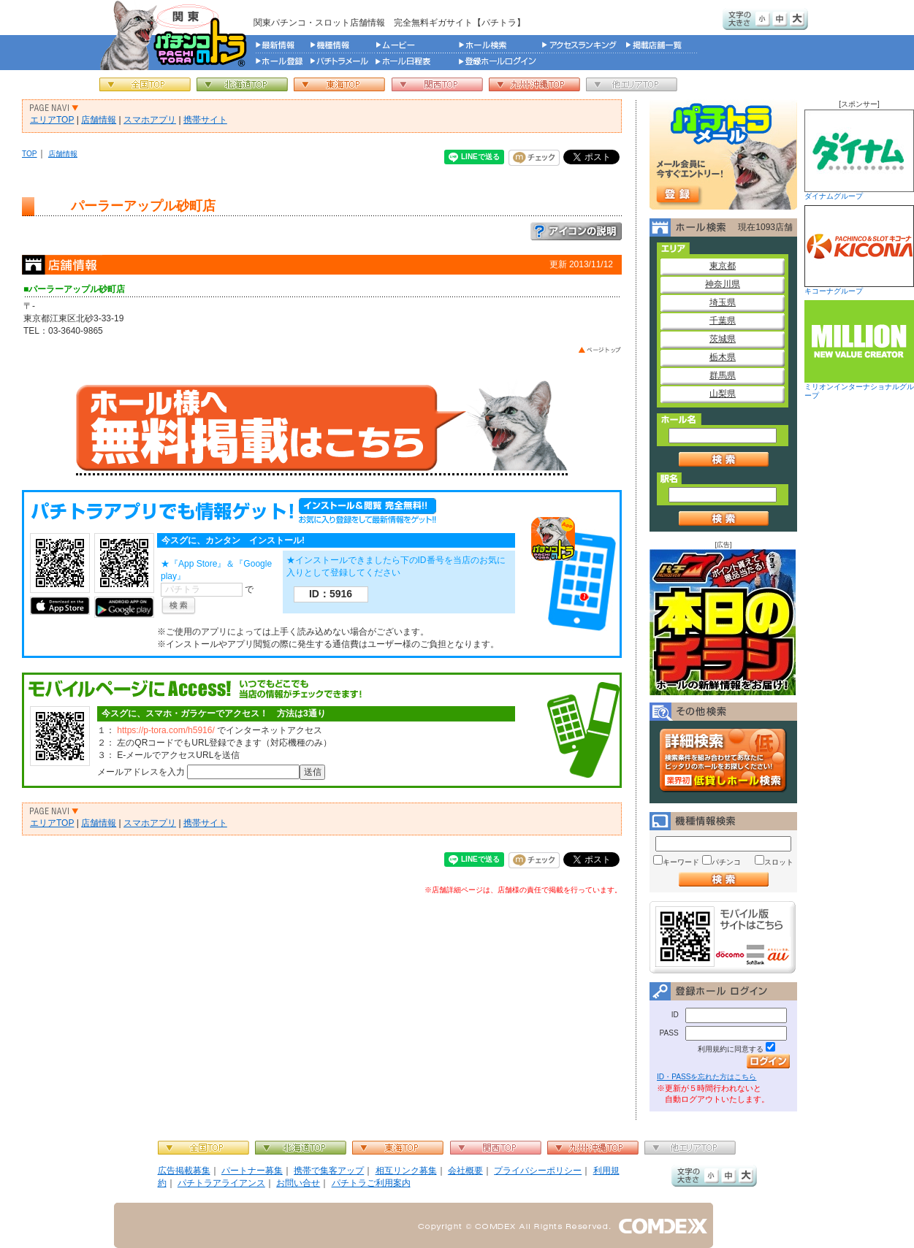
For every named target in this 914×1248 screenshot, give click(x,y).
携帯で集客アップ (329, 1170)
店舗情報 (98, 120)
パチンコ (726, 862)
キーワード (681, 862)
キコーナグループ (859, 250)
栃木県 (722, 357)
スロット (778, 862)
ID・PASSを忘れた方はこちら (706, 1077)
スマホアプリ (149, 120)
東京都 (722, 266)
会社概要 (465, 1170)
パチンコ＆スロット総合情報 (176, 35)
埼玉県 (722, 302)
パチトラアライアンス (221, 1183)
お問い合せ (298, 1183)
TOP (29, 154)
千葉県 (722, 320)
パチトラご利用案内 (371, 1183)
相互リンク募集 (406, 1170)
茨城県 (722, 339)
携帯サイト (205, 120)
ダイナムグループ (859, 155)
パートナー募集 (252, 1170)
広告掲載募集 (184, 1170)
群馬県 (722, 375)
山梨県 (722, 393)
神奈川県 (722, 284)
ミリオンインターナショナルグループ (859, 349)
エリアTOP (52, 120)
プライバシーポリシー (538, 1170)
